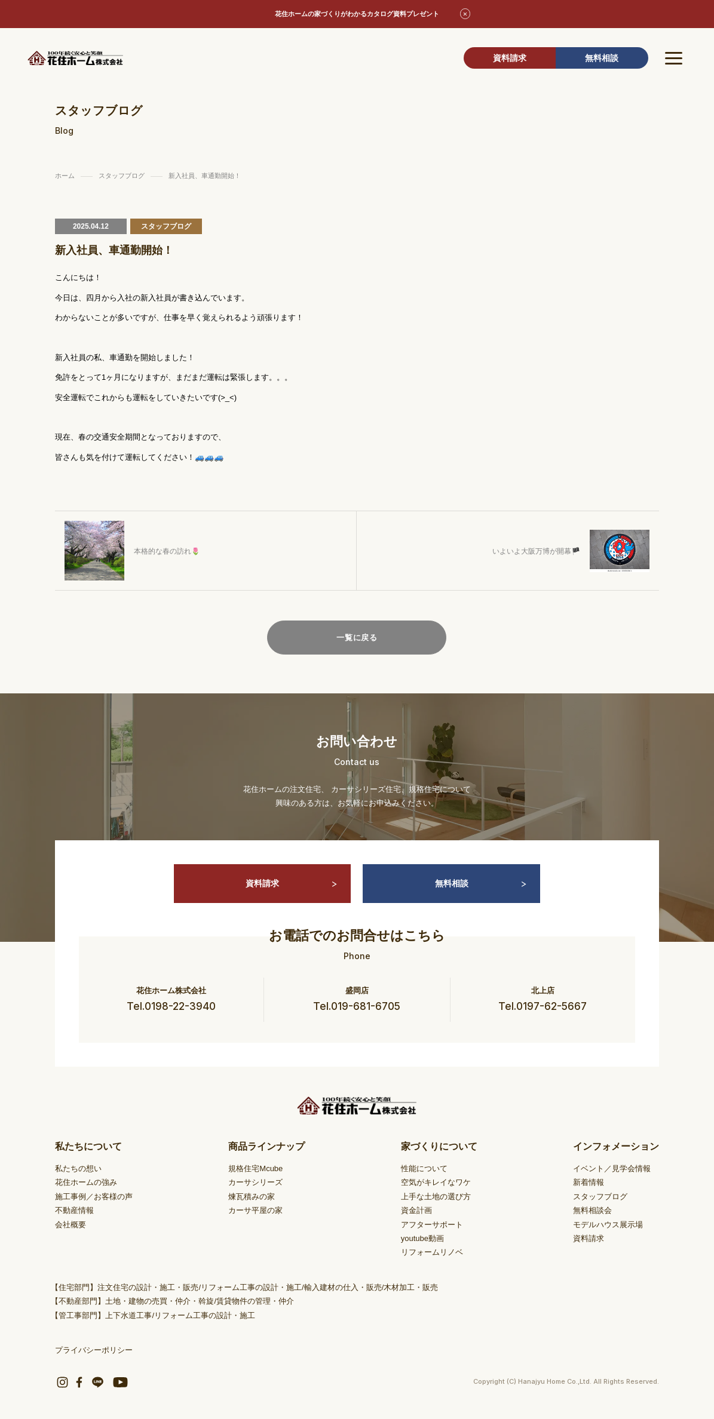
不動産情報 (74, 1210)
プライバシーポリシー (94, 1350)
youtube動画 (422, 1238)
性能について (424, 1168)
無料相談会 (592, 1210)
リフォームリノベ (432, 1252)
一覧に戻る (356, 637)
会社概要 (70, 1224)
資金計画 (416, 1210)
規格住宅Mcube (255, 1168)
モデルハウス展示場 (608, 1224)
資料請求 (509, 58)
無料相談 (601, 58)
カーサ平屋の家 (255, 1210)
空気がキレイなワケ (436, 1182)
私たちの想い (78, 1168)
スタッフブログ (600, 1196)
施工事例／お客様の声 (94, 1196)
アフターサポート (432, 1224)
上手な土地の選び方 (436, 1196)
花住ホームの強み (86, 1182)
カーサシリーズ (255, 1182)
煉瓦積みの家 (251, 1196)
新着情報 (588, 1182)
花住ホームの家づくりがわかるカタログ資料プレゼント (357, 13)
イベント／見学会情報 (612, 1168)
